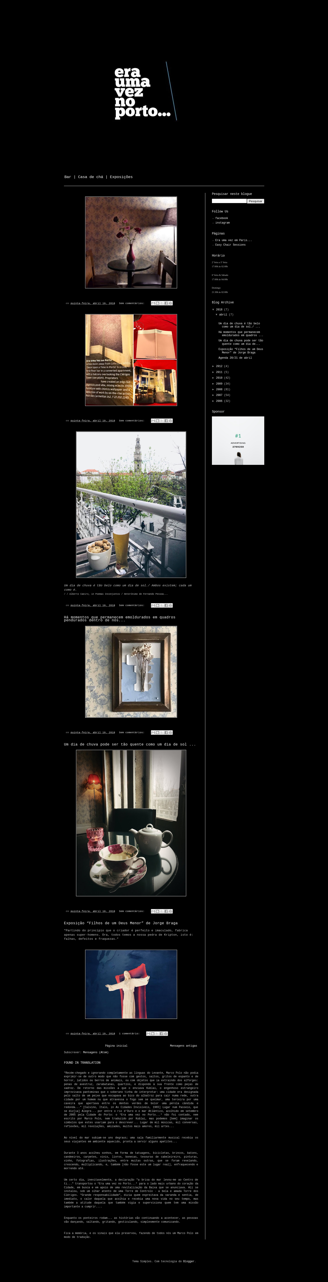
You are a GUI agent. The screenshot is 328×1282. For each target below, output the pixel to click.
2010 (220, 378)
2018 (220, 310)
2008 (220, 390)
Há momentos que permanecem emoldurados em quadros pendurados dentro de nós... (119, 619)
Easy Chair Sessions (230, 245)
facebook (221, 218)
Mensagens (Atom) (96, 1053)
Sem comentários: (132, 303)
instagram (222, 223)
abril (224, 315)
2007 (220, 395)
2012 (220, 366)
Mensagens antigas (183, 1046)
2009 (220, 384)
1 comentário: (130, 1034)
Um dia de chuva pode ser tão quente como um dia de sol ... (130, 744)
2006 (220, 401)
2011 (220, 372)
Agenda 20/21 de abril (235, 358)
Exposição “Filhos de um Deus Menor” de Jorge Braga (121, 923)
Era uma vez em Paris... (233, 240)
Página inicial (116, 1046)
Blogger (188, 1262)
